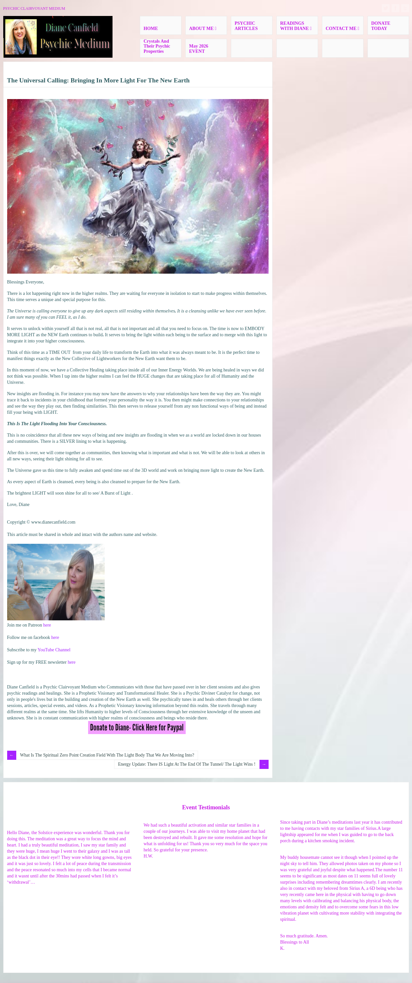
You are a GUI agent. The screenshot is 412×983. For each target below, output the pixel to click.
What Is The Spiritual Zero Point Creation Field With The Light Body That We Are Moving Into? (108, 755)
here (47, 625)
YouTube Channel (53, 649)
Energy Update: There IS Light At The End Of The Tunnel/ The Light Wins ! (185, 764)
